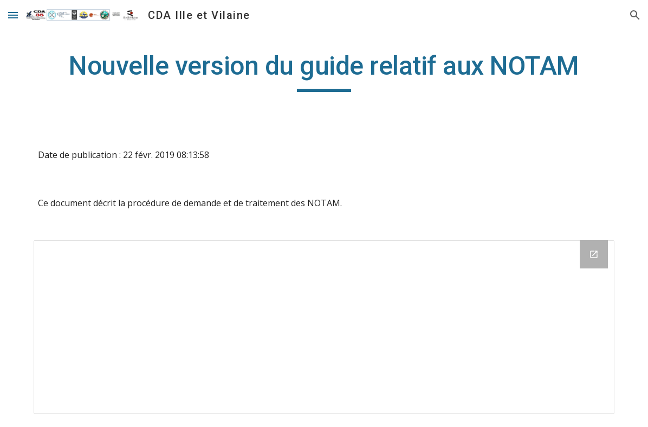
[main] (324, 70)
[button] (13, 15)
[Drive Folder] (324, 327)
